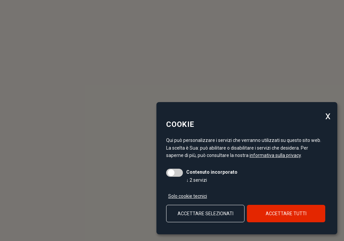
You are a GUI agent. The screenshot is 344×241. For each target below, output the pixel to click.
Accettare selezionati (205, 213)
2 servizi (196, 180)
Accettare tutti (286, 213)
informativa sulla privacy (275, 155)
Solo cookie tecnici (187, 196)
